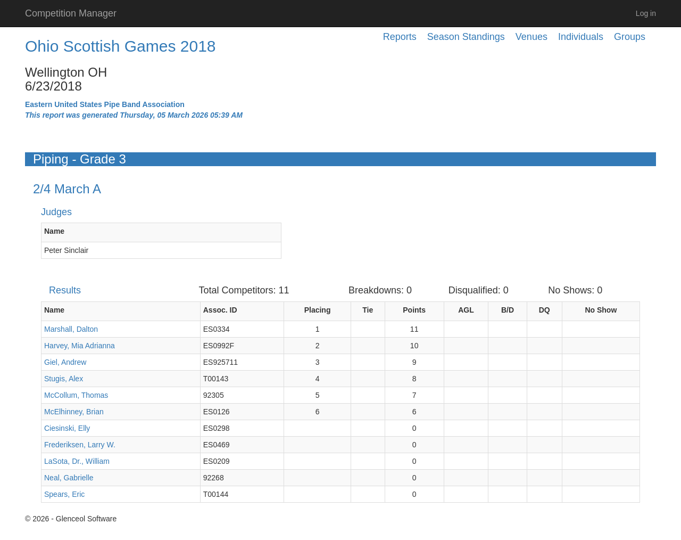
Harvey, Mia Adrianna (79, 345)
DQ (544, 310)
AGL (466, 310)
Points (414, 310)
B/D (507, 310)
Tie (367, 310)
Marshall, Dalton (71, 329)
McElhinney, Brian (74, 411)
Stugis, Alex (63, 378)
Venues (531, 36)
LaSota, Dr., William (77, 461)
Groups (629, 36)
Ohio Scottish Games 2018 (120, 46)
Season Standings (466, 36)
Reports (400, 36)
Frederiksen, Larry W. (79, 444)
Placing (317, 310)
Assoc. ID (220, 310)
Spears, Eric (64, 494)
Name (54, 231)
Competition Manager (71, 13)
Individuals (580, 36)
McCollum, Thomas (76, 395)
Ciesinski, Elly (67, 428)
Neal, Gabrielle (69, 477)
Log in (646, 13)
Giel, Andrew (65, 362)
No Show (601, 310)
